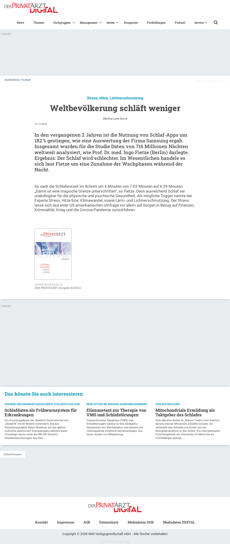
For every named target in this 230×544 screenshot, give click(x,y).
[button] (62, 22)
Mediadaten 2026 (141, 522)
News (20, 22)
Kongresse (131, 22)
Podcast (180, 22)
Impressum (65, 522)
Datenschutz (108, 522)
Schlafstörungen (12, 454)
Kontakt (41, 522)
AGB (86, 522)
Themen (38, 22)
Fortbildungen (156, 22)
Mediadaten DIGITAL (179, 522)
